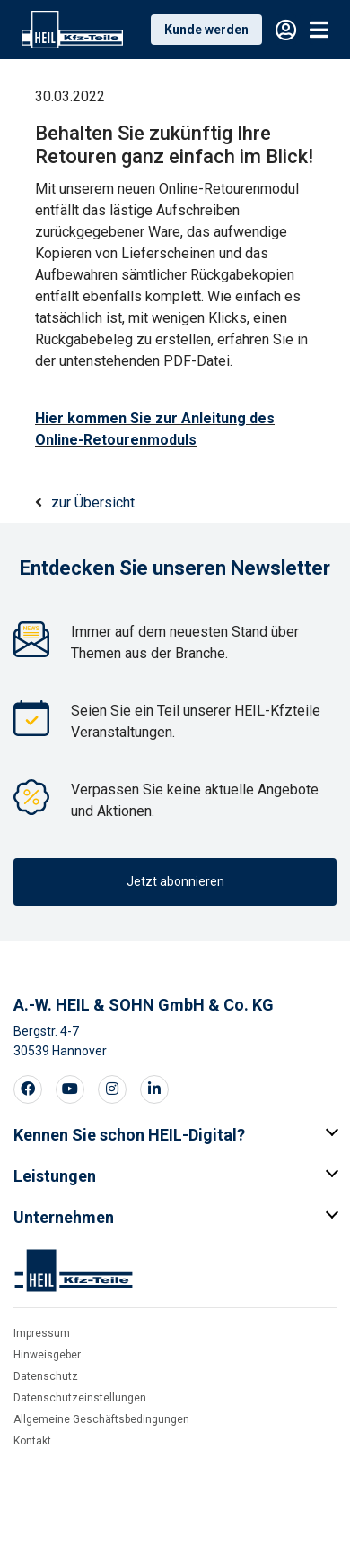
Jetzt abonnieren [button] (175, 881)
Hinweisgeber (47, 1355)
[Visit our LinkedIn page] (154, 1089)
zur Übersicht (93, 502)
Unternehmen (63, 1217)
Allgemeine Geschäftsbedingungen (101, 1419)
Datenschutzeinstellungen (79, 1398)
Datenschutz (45, 1376)
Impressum (41, 1333)
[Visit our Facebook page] (28, 1089)
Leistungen (54, 1176)
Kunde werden (206, 29)
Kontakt (32, 1441)
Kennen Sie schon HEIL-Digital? (129, 1134)
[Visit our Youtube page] (70, 1089)
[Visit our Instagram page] (112, 1089)
